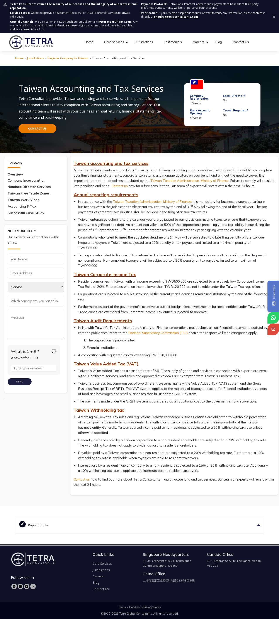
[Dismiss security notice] (274, 16)
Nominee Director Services (29, 187)
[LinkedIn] (33, 586)
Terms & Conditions (130, 607)
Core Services (102, 563)
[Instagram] (20, 586)
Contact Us (241, 42)
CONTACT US (37, 128)
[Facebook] (14, 586)
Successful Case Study (26, 213)
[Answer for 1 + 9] (34, 368)
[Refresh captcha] (54, 351)
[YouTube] (26, 586)
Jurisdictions (144, 42)
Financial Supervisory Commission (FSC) (158, 333)
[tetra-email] (273, 329)
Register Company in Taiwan (68, 58)
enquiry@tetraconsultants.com (176, 17)
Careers (198, 42)
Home (89, 42)
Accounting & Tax (22, 206)
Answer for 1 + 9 (24, 358)
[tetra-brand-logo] (31, 41)
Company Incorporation (26, 180)
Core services (114, 42)
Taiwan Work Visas (23, 200)
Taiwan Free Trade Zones (29, 193)
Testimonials (173, 42)
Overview (15, 174)
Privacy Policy (152, 607)
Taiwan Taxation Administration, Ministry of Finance (189, 181)
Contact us (120, 186)
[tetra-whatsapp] (273, 318)
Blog (218, 42)
